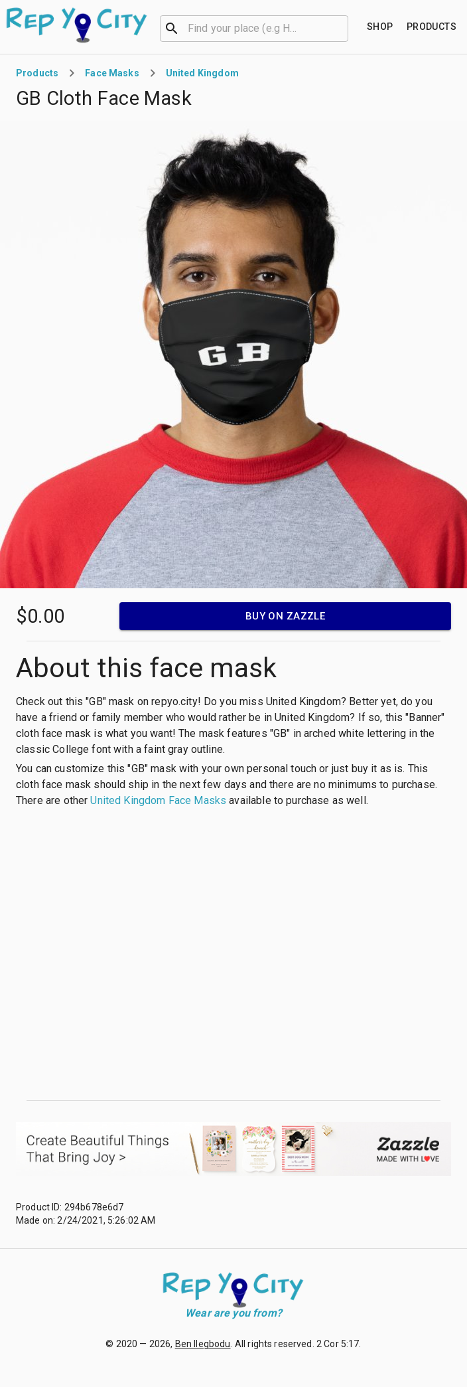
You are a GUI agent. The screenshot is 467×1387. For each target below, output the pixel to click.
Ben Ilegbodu (203, 1344)
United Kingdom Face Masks (158, 800)
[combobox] (254, 27)
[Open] (342, 28)
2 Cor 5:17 (338, 1344)
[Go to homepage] (77, 25)
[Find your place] (380, 27)
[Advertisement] (129, 954)
